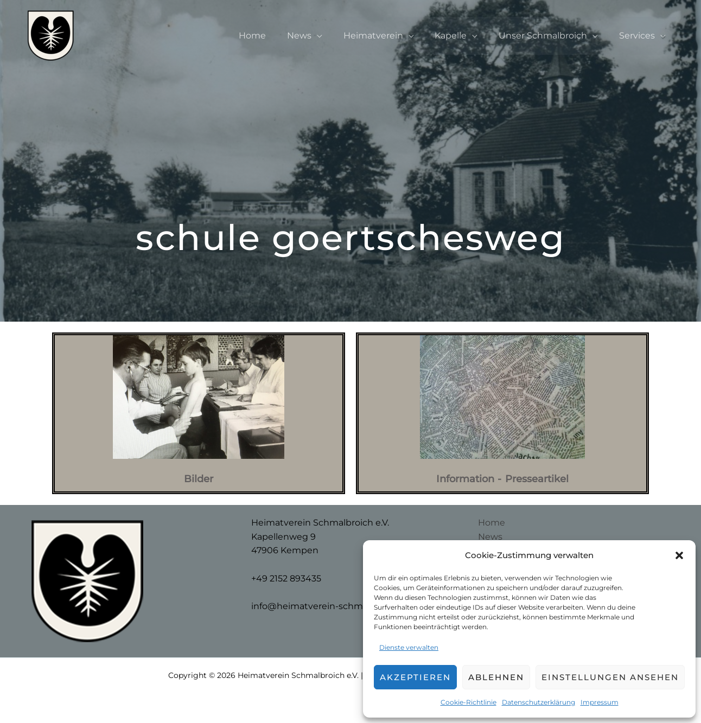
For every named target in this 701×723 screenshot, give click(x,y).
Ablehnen (496, 677)
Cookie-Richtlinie (468, 702)
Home (272, 35)
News (315, 35)
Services (639, 35)
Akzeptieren (415, 677)
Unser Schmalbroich (548, 35)
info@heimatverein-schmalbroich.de (331, 606)
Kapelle (460, 35)
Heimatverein (386, 35)
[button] (679, 555)
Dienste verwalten (408, 647)
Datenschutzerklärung (538, 702)
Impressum (600, 702)
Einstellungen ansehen (610, 677)
